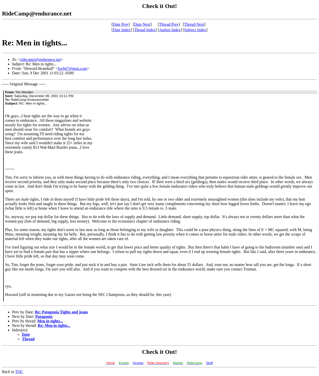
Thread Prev (169, 24)
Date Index (122, 30)
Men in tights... (50, 321)
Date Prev (121, 24)
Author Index (169, 30)
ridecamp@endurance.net (40, 59)
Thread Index (145, 30)
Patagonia (43, 316)
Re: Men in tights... (54, 325)
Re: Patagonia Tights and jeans (61, 312)
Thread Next (194, 24)
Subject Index (195, 30)
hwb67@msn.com (72, 68)
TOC (19, 372)
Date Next (142, 24)
